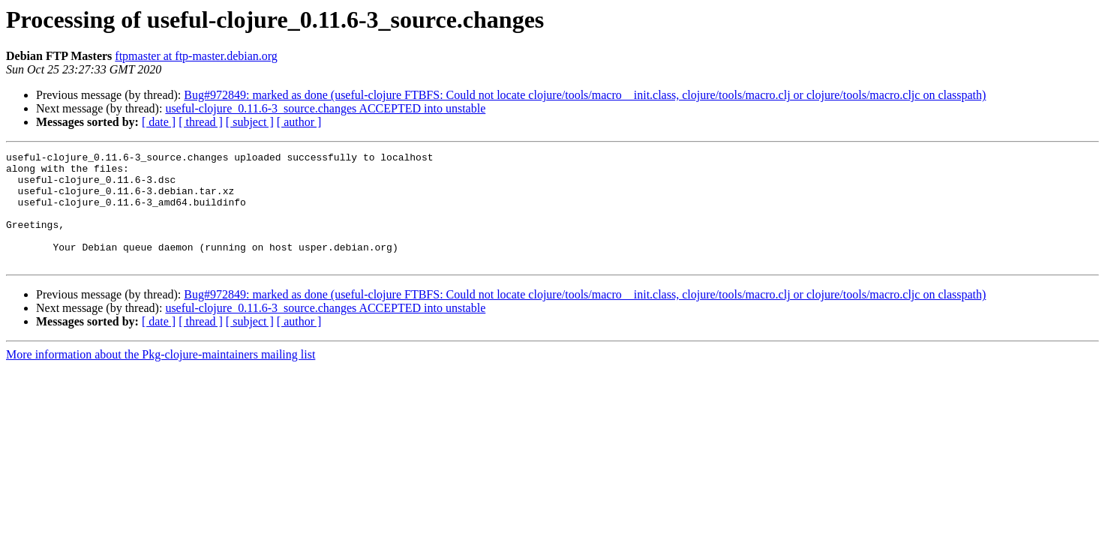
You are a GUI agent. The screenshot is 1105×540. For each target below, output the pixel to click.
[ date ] (159, 122)
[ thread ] (201, 122)
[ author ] (299, 122)
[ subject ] (250, 122)
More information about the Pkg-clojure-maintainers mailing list (160, 376)
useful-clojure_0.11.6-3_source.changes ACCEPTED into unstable (325, 108)
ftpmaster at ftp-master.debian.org (196, 56)
